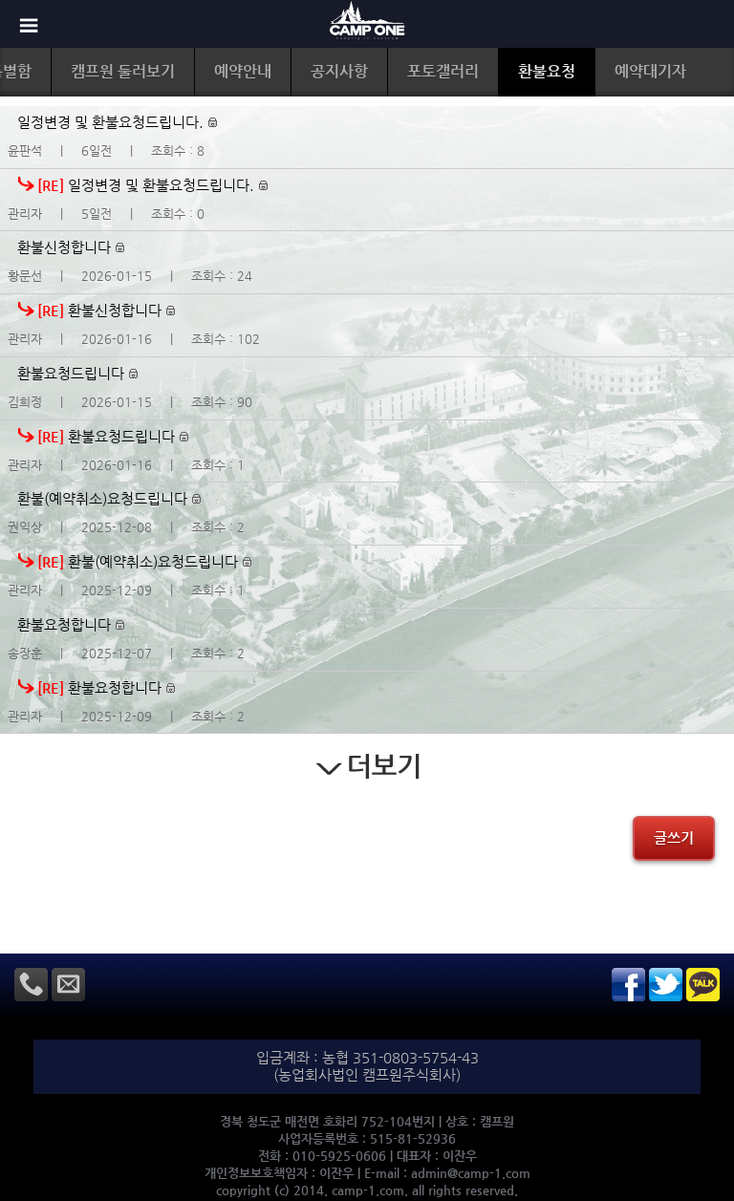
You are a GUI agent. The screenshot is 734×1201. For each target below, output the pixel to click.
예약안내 (242, 71)
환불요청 (546, 71)
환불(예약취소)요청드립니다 (109, 498)
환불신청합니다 (70, 247)
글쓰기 (674, 837)
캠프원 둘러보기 (123, 71)
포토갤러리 (443, 71)
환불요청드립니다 (77, 373)
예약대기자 (650, 71)
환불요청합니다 (70, 624)
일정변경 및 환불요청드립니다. (117, 122)
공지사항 (339, 71)
